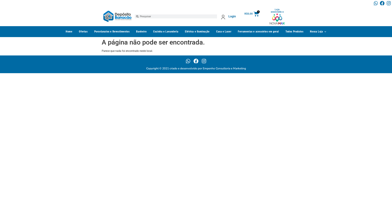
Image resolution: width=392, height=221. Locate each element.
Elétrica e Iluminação (197, 31)
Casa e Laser (223, 31)
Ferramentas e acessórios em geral (258, 31)
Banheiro (141, 31)
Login (232, 16)
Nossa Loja (318, 31)
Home (69, 31)
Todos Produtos (294, 31)
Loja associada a (277, 10)
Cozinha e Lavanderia (165, 31)
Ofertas (83, 31)
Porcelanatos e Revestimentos (112, 31)
